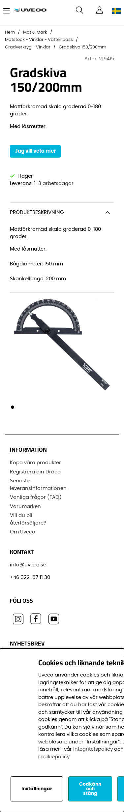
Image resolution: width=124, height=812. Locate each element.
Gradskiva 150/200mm (82, 47)
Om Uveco (22, 531)
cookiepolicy (54, 756)
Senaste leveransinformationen (38, 484)
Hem (10, 32)
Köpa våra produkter (35, 462)
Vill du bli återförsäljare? (28, 519)
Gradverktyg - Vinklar (27, 47)
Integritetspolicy (93, 749)
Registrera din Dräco (35, 471)
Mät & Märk (35, 32)
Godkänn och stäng (90, 789)
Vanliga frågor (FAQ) (36, 497)
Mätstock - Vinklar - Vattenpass (39, 40)
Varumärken (25, 506)
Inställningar (36, 789)
